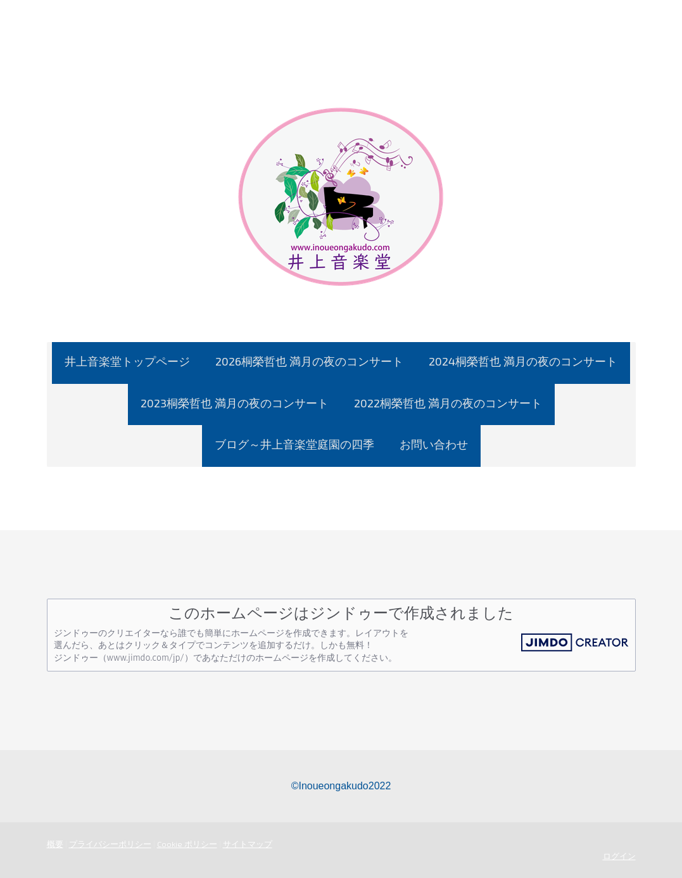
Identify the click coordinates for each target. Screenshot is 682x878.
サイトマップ (247, 844)
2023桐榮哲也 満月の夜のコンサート (235, 403)
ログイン (619, 856)
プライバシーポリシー (110, 844)
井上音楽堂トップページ (127, 361)
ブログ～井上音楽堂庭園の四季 (294, 444)
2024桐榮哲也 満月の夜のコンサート (523, 361)
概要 (55, 844)
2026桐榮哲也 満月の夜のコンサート (309, 361)
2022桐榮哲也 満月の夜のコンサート (448, 403)
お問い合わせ (434, 444)
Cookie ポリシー (187, 844)
